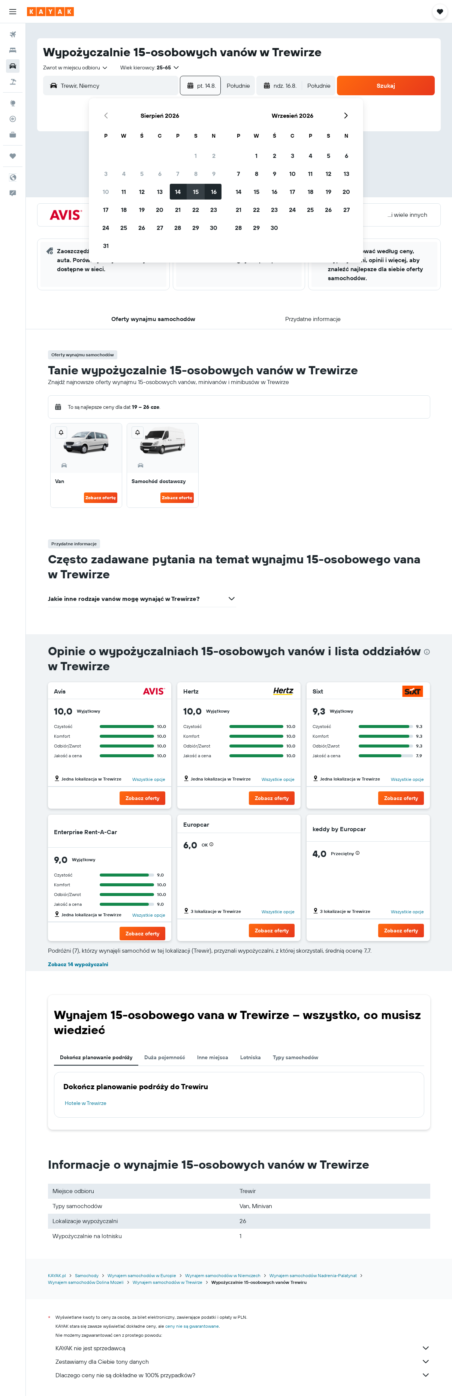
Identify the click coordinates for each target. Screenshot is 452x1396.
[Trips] (12, 156)
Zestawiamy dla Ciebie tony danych (242, 1361)
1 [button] (196, 155)
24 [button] (105, 227)
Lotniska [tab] (250, 1057)
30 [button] (213, 227)
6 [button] (160, 173)
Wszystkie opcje (148, 779)
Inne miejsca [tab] (212, 1057)
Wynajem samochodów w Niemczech (222, 1275)
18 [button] (124, 209)
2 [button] (214, 155)
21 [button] (178, 209)
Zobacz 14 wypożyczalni (78, 964)
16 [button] (214, 191)
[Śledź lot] (12, 118)
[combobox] (75, 67)
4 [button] (124, 173)
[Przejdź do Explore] (12, 103)
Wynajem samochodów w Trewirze (167, 1282)
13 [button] (160, 191)
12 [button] (142, 191)
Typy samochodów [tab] (295, 1057)
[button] (12, 11)
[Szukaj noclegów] (12, 50)
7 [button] (177, 173)
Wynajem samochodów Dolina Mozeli (86, 1282)
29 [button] (195, 227)
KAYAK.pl (57, 1275)
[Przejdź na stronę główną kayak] (50, 11)
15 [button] (196, 191)
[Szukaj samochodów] (12, 66)
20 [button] (159, 209)
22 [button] (195, 209)
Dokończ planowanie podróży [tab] (96, 1057)
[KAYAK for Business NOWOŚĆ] (12, 134)
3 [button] (106, 173)
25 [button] (123, 227)
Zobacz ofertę (100, 497)
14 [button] (178, 191)
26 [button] (141, 227)
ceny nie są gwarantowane (192, 1326)
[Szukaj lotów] (12, 34)
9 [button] (214, 173)
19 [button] (142, 209)
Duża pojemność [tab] (164, 1057)
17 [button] (105, 209)
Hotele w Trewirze (85, 1103)
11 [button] (123, 191)
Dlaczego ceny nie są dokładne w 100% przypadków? (242, 1374)
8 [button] (196, 173)
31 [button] (106, 245)
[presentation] (427, 651)
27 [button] (160, 227)
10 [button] (106, 191)
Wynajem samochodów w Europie (142, 1275)
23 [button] (213, 209)
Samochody (87, 1275)
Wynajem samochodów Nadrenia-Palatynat (313, 1275)
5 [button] (142, 173)
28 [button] (177, 227)
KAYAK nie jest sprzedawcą (242, 1347)
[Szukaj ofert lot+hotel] (12, 81)
